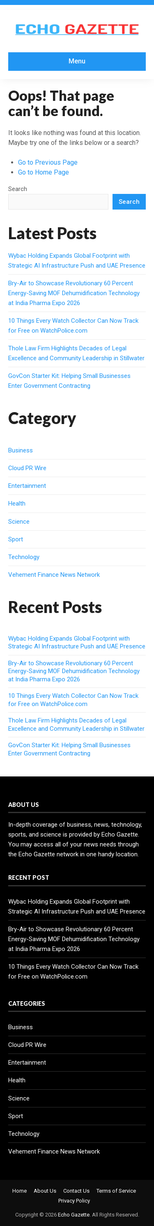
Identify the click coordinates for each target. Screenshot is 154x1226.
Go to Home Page (43, 172)
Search (17, 189)
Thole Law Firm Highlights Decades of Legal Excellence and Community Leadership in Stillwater (76, 724)
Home (19, 1191)
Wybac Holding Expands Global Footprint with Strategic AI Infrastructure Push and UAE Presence (76, 642)
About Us (45, 1191)
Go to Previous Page (48, 162)
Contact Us (76, 1191)
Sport (15, 539)
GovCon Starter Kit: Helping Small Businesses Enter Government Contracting (69, 749)
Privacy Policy (74, 1201)
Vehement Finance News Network (54, 574)
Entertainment (27, 485)
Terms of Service (116, 1191)
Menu (77, 61)
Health (16, 503)
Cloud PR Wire (27, 468)
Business (20, 450)
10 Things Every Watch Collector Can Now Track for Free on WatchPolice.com (73, 700)
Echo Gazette (74, 1215)
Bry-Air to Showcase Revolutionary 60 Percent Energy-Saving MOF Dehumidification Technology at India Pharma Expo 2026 (74, 293)
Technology (23, 557)
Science (19, 521)
